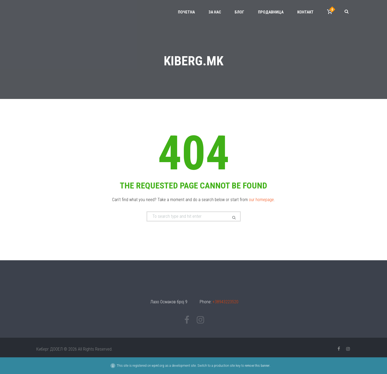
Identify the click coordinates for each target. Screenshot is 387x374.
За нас (215, 12)
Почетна (186, 12)
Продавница (271, 12)
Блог (239, 12)
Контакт (305, 12)
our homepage (261, 199)
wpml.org (158, 366)
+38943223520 (225, 301)
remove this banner (257, 366)
